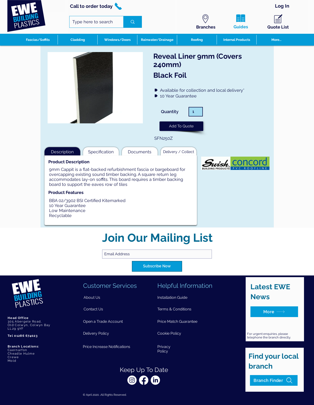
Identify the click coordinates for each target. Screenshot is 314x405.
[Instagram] (132, 380)
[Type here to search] (92, 22)
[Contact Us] (93, 309)
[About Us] (91, 297)
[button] (181, 126)
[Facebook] (143, 380)
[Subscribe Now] (157, 266)
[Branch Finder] (274, 380)
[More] (274, 311)
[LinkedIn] (155, 380)
